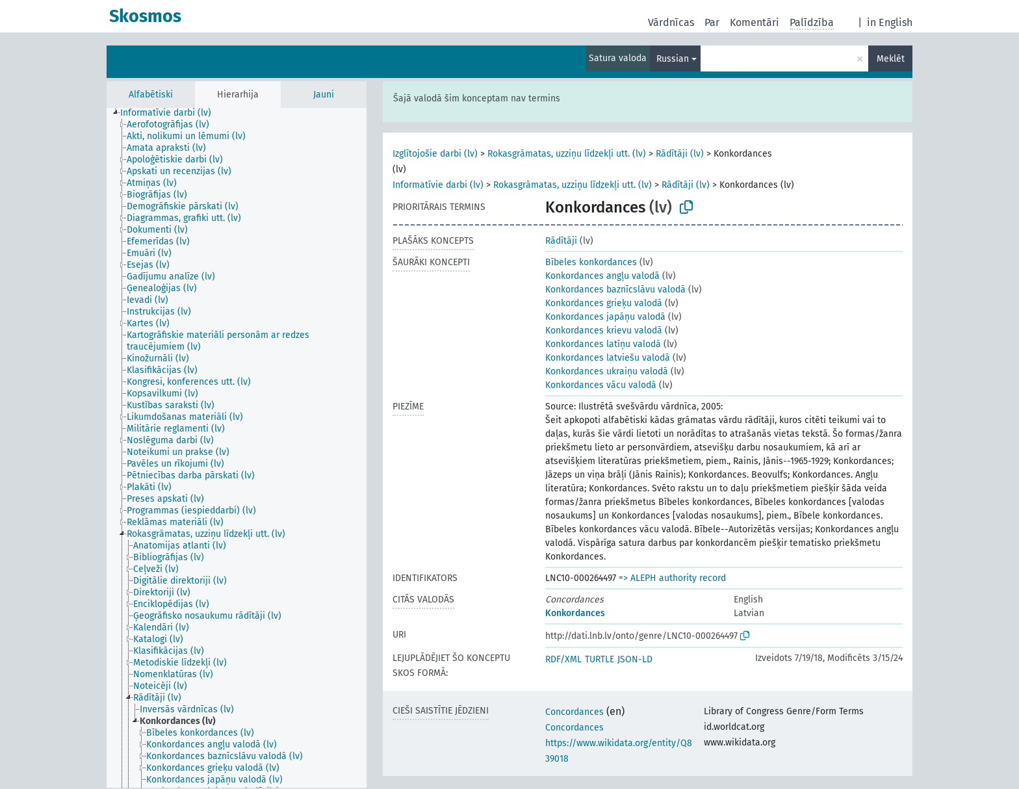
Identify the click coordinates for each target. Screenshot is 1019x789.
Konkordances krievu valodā (603, 330)
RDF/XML (563, 659)
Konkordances (575, 613)
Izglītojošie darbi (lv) (435, 153)
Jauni (323, 94)
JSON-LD (634, 659)
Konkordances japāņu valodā (605, 316)
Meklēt (891, 58)
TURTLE (599, 659)
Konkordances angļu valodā (602, 275)
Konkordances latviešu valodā (607, 357)
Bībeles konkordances (591, 262)
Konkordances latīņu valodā (603, 344)
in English (889, 22)
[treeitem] (171, 113)
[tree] (237, 448)
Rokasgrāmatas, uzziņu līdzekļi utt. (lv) (566, 153)
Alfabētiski (151, 94)
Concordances (574, 712)
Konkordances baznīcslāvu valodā (615, 289)
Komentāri (754, 22)
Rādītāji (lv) (680, 153)
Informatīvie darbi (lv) (438, 184)
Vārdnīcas (671, 22)
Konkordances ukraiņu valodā (606, 371)
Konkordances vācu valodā (600, 385)
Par (711, 22)
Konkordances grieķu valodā (603, 303)
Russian (672, 58)
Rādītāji (561, 240)
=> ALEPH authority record (672, 578)
